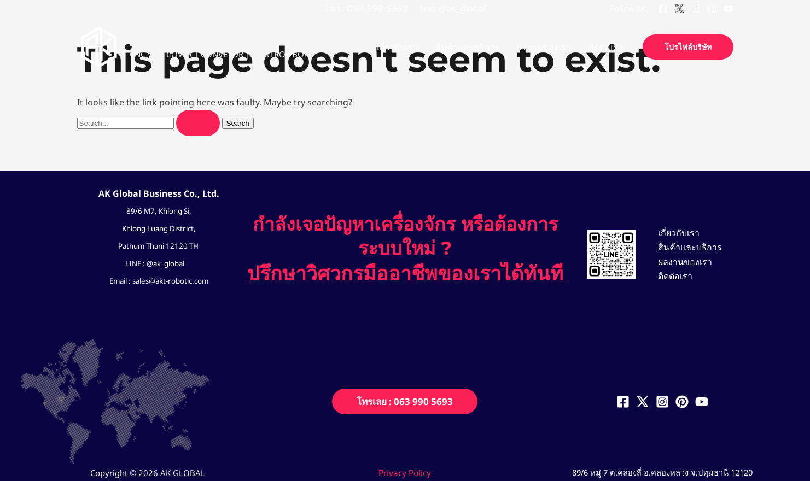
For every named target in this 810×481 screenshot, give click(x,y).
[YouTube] (728, 9)
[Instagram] (696, 9)
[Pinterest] (712, 9)
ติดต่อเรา (671, 277)
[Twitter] (679, 9)
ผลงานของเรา (681, 262)
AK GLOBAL (173, 41)
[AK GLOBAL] (99, 46)
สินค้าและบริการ (686, 247)
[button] (688, 47)
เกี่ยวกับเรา (674, 232)
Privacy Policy (405, 473)
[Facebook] (663, 9)
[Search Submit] (198, 123)
